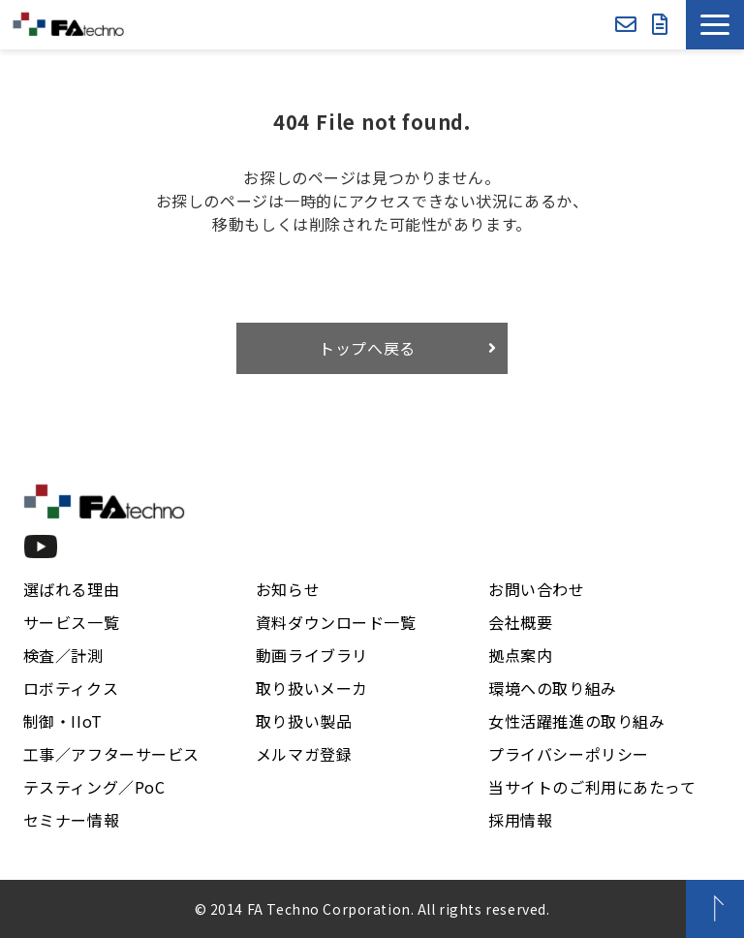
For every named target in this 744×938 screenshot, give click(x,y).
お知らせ (288, 589)
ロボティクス (70, 688)
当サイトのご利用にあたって (592, 786)
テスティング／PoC (94, 786)
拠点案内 (520, 655)
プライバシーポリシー (568, 754)
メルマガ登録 (304, 754)
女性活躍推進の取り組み (576, 721)
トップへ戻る (367, 348)
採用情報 (520, 819)
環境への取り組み (552, 688)
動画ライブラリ (312, 655)
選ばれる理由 (71, 589)
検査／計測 (63, 655)
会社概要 (520, 622)
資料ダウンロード (660, 25)
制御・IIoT (63, 721)
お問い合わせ (625, 25)
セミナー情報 (71, 819)
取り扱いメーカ (312, 688)
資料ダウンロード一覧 (336, 622)
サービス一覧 (71, 622)
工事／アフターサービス (111, 754)
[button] (715, 24)
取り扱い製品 (304, 721)
